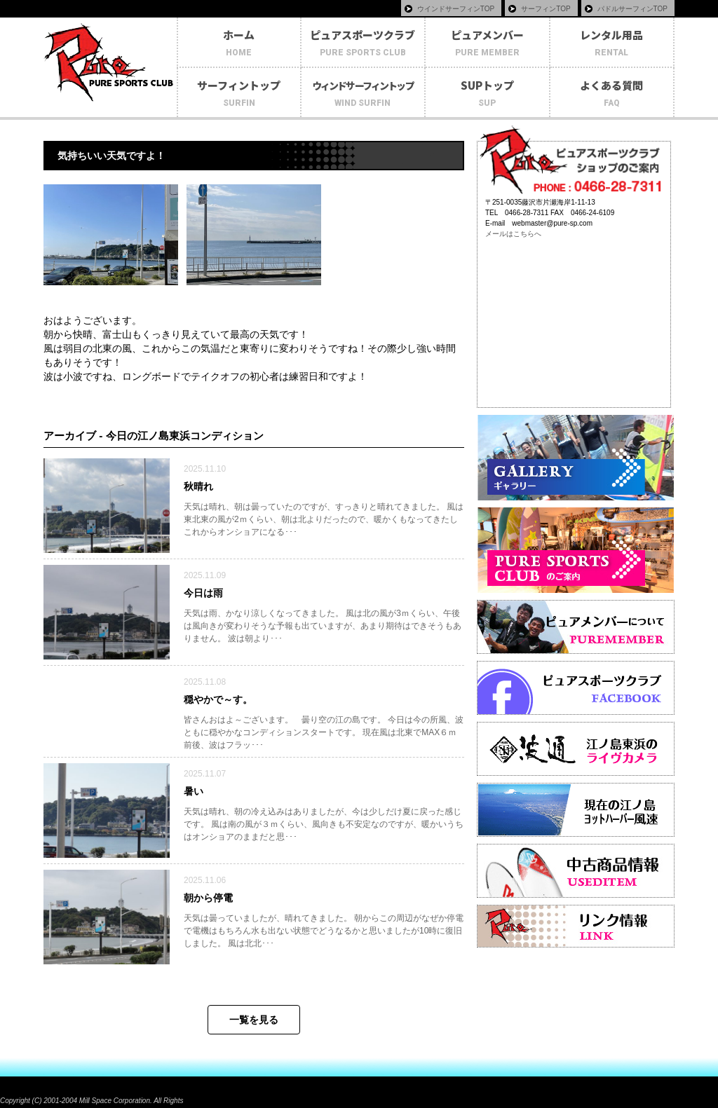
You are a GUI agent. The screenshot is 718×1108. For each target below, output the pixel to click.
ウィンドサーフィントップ (363, 94)
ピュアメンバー (487, 43)
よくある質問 (612, 94)
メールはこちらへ (513, 234)
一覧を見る (253, 1019)
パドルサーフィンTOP (632, 9)
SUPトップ (487, 94)
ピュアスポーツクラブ (363, 43)
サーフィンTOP (545, 9)
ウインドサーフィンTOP (455, 9)
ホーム (239, 43)
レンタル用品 (612, 43)
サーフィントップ (239, 94)
